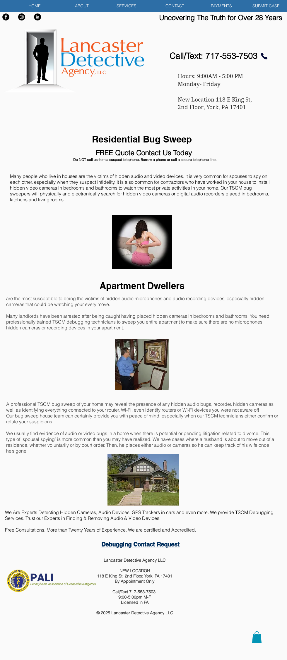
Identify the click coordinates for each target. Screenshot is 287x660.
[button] (120, 6)
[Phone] (264, 56)
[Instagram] (21, 16)
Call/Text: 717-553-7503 (213, 56)
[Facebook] (5, 16)
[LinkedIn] (37, 16)
